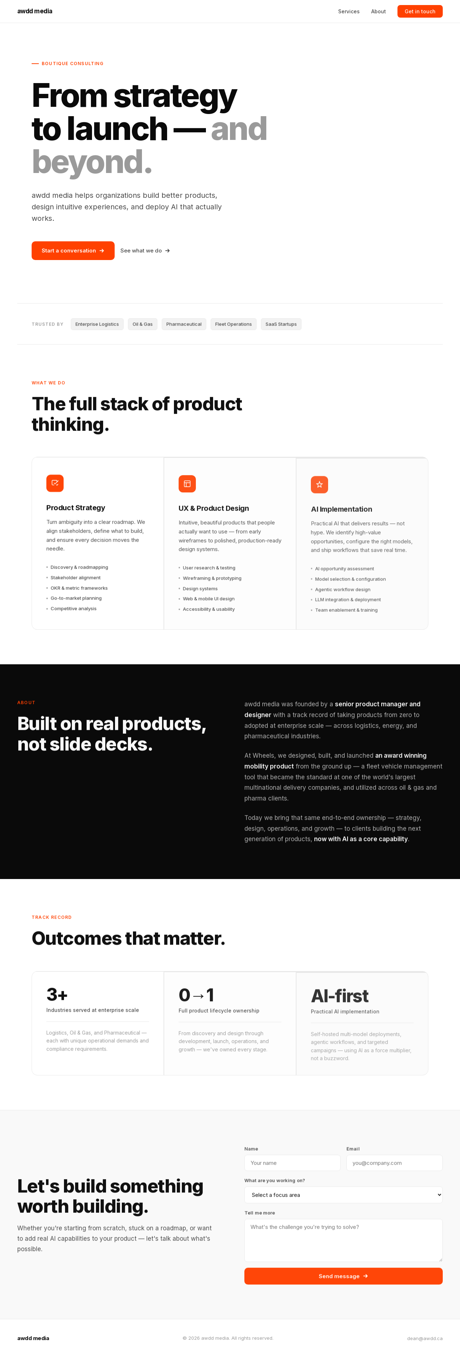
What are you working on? (274, 1182)
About (378, 11)
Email (353, 1151)
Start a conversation (73, 250)
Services (349, 11)
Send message (343, 1278)
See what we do (145, 250)
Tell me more (259, 1214)
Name (251, 1151)
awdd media (34, 11)
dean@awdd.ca (425, 1338)
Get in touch (420, 11)
